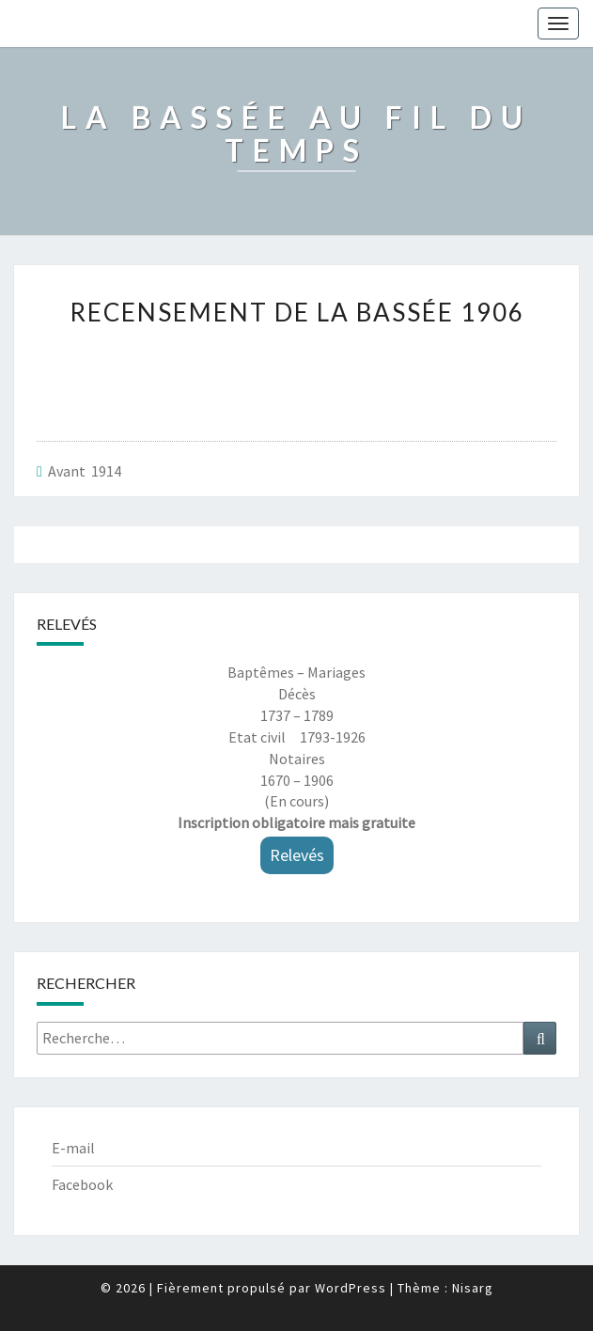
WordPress (350, 1287)
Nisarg (472, 1287)
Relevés (297, 855)
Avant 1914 (84, 471)
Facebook (82, 1184)
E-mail (73, 1147)
